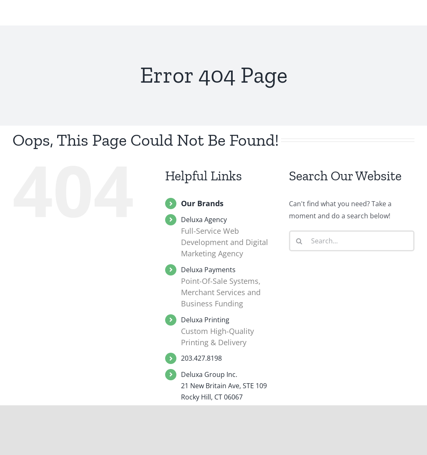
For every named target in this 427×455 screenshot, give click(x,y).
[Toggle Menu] (408, 21)
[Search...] (351, 240)
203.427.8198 (201, 358)
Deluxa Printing (228, 332)
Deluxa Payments (228, 287)
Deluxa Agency (228, 237)
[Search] (299, 240)
